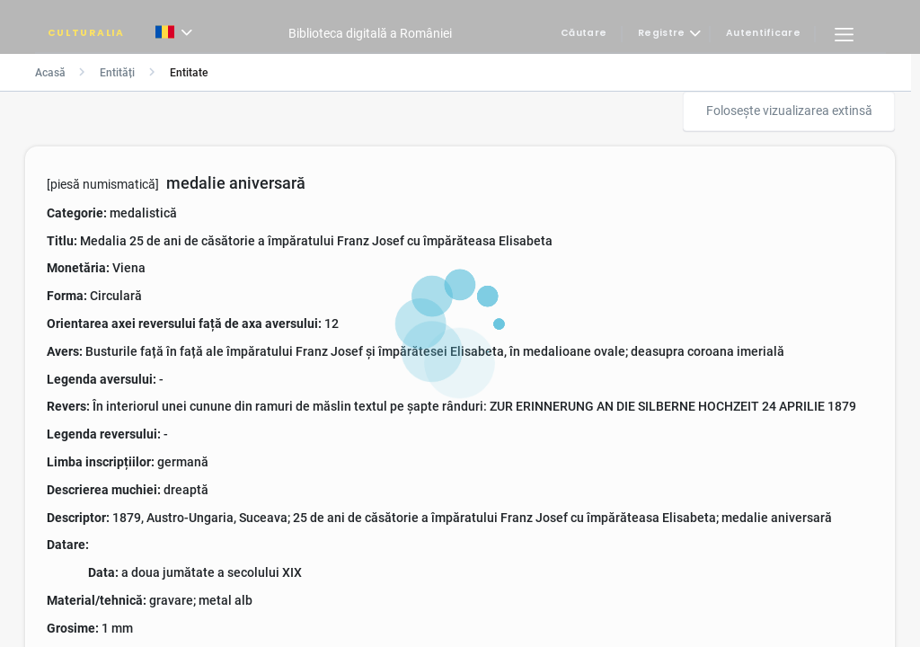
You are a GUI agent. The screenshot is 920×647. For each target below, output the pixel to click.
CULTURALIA (86, 34)
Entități (117, 72)
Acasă (50, 72)
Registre (661, 34)
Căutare (583, 34)
